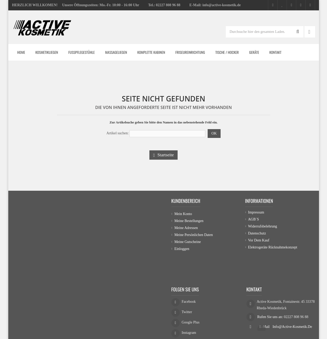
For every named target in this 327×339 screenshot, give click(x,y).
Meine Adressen (186, 228)
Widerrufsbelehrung (262, 228)
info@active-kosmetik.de (292, 304)
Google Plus (191, 301)
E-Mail (265, 304)
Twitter (187, 291)
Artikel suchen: (117, 133)
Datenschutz (257, 235)
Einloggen (181, 249)
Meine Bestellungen (188, 221)
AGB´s (253, 221)
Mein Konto (183, 214)
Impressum (256, 214)
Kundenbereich (185, 200)
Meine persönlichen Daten (193, 235)
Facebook (189, 281)
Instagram (189, 312)
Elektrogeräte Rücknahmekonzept (272, 249)
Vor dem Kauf (258, 242)
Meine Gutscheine (187, 242)
